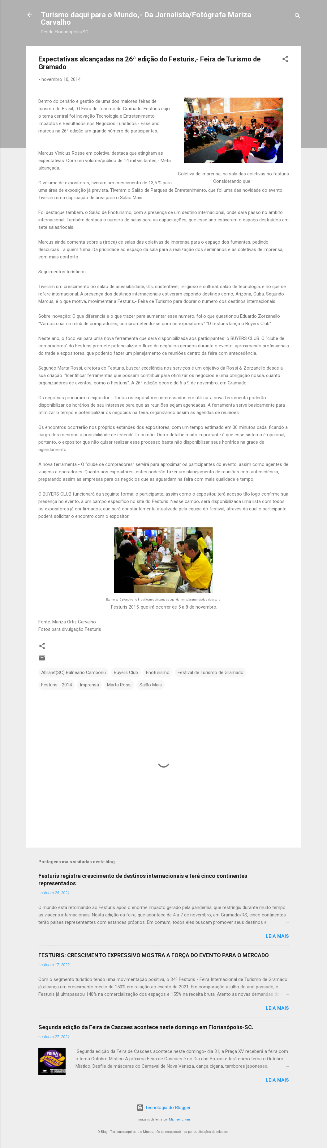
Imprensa (89, 685)
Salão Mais (151, 685)
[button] (285, 60)
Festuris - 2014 (56, 685)
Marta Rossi (119, 685)
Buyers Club (126, 672)
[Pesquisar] (297, 16)
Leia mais (277, 936)
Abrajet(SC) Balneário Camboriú (73, 672)
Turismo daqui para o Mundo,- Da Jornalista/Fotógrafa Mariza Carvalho (146, 18)
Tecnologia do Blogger (163, 1107)
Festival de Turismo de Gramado (210, 672)
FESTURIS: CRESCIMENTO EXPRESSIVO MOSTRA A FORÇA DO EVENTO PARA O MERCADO (153, 955)
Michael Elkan (179, 1119)
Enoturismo (158, 672)
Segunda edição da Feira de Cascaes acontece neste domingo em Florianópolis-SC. (145, 1027)
